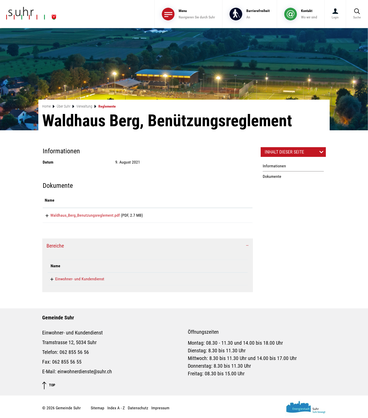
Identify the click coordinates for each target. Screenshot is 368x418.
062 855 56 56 (144, 280)
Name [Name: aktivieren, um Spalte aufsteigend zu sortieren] (49, 200)
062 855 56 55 (67, 364)
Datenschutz (138, 409)
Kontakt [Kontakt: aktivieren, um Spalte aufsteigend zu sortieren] (182, 267)
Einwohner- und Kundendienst (75, 280)
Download (232, 216)
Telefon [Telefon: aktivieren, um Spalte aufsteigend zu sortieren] (138, 267)
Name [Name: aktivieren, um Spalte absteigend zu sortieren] (55, 267)
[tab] (147, 247)
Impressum (160, 409)
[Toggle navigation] (188, 14)
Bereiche (55, 248)
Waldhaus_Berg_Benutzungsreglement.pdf (79, 215)
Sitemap (97, 409)
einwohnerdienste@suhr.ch (198, 280)
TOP (48, 387)
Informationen (274, 166)
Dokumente (272, 176)
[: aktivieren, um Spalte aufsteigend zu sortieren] (232, 200)
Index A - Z (116, 409)
